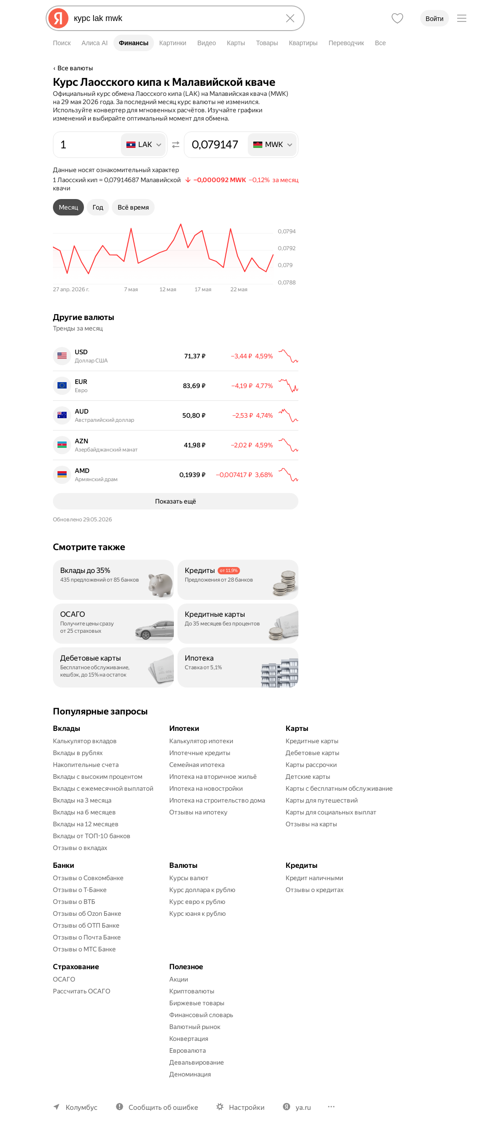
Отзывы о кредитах (315, 889)
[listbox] (144, 145)
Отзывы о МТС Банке (84, 949)
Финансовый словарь (201, 1014)
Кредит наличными (314, 878)
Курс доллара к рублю (202, 889)
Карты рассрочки (311, 764)
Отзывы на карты (311, 824)
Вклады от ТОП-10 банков (91, 836)
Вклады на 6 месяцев (84, 812)
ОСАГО (64, 979)
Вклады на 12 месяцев (86, 824)
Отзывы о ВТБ (74, 901)
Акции (178, 979)
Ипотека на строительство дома (217, 800)
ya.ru (303, 1107)
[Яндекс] (58, 18)
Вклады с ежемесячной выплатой (103, 788)
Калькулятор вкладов (85, 741)
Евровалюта (187, 1050)
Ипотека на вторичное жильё (213, 776)
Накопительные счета (86, 764)
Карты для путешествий (322, 800)
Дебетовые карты (312, 752)
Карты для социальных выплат (331, 812)
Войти (434, 18)
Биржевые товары (196, 1003)
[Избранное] (397, 18)
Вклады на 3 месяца (82, 800)
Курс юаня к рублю (197, 913)
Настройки (247, 1107)
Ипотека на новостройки (206, 788)
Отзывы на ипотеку (198, 812)
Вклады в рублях (78, 752)
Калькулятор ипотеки (201, 741)
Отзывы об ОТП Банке (86, 925)
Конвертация (188, 1038)
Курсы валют (189, 878)
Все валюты (75, 68)
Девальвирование (196, 1062)
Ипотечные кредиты (199, 752)
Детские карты (308, 776)
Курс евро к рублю (197, 901)
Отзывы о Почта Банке (87, 937)
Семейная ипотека (196, 764)
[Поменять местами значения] (175, 144)
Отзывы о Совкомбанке (88, 878)
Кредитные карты (312, 741)
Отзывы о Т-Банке (80, 889)
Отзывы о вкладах (80, 847)
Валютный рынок (194, 1026)
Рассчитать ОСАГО (81, 991)
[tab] (68, 207)
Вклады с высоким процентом (97, 776)
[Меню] (462, 18)
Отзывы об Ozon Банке (87, 913)
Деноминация (190, 1074)
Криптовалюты (191, 991)
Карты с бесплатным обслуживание (339, 788)
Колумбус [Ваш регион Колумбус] (82, 1107)
